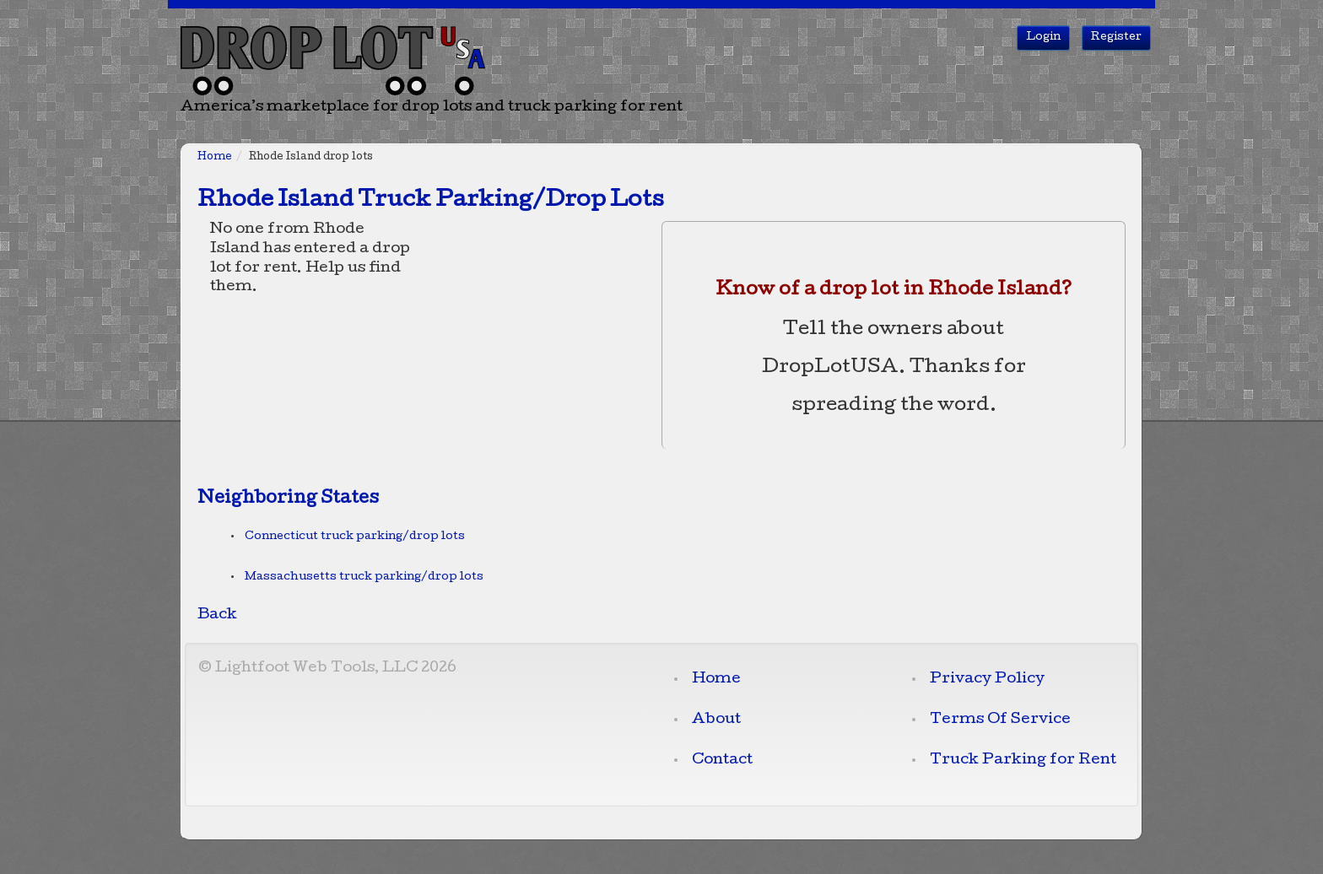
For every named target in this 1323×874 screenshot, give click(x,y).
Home (214, 158)
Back (217, 615)
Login (1043, 37)
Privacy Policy (987, 679)
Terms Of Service (1000, 720)
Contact (722, 760)
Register (1116, 37)
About (716, 720)
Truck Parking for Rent (1023, 760)
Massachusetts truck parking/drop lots (364, 577)
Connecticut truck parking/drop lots (355, 536)
